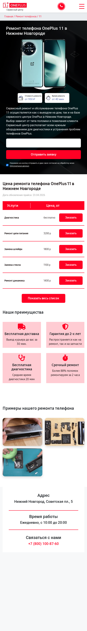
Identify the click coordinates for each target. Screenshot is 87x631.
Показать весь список (43, 298)
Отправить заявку (43, 154)
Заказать (70, 217)
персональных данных (19, 166)
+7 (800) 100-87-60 (43, 544)
